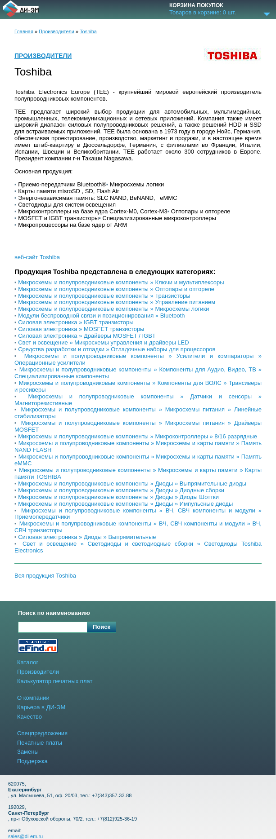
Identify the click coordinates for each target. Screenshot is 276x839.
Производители (56, 31)
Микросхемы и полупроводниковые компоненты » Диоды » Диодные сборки (121, 490)
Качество (29, 716)
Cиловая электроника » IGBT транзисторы (75, 322)
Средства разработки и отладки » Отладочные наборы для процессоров (116, 349)
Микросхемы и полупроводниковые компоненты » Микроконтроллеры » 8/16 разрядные (137, 436)
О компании (33, 697)
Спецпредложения (42, 733)
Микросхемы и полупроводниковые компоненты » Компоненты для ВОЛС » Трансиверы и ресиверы (138, 386)
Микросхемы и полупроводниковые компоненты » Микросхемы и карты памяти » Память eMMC (138, 460)
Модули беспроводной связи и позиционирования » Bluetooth (101, 315)
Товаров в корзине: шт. (202, 12)
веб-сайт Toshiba (37, 257)
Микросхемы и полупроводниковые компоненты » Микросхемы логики (113, 308)
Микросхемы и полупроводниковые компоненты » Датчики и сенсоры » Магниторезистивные (138, 399)
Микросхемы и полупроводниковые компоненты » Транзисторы (104, 295)
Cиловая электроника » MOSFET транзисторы (81, 329)
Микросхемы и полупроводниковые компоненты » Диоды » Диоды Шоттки (118, 497)
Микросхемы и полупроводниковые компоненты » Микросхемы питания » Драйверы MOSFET (138, 426)
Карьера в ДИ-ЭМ (41, 707)
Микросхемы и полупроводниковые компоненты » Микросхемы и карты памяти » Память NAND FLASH (138, 446)
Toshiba (88, 31)
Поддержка (32, 761)
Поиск (101, 626)
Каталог (27, 662)
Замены (28, 751)
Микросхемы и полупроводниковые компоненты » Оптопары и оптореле (116, 289)
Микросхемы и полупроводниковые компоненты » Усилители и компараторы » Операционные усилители (138, 359)
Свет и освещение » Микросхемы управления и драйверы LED (103, 342)
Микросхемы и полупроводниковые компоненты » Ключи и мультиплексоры (121, 282)
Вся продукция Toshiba (45, 576)
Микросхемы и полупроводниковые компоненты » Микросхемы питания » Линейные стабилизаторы (138, 413)
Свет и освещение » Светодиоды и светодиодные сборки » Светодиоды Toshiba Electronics (138, 547)
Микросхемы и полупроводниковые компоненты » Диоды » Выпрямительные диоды (132, 483)
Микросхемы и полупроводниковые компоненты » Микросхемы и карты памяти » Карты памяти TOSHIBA (138, 473)
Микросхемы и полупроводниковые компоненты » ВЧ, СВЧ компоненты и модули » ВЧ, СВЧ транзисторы (138, 527)
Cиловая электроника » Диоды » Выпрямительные (87, 537)
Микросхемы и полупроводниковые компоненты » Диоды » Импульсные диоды (125, 503)
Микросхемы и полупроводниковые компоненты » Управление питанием (116, 302)
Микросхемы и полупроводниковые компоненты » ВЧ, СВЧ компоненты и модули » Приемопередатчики (138, 514)
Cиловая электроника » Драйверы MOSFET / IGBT (87, 335)
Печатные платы (39, 742)
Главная (23, 31)
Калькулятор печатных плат (54, 681)
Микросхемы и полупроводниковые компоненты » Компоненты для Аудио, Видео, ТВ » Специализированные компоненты (138, 373)
